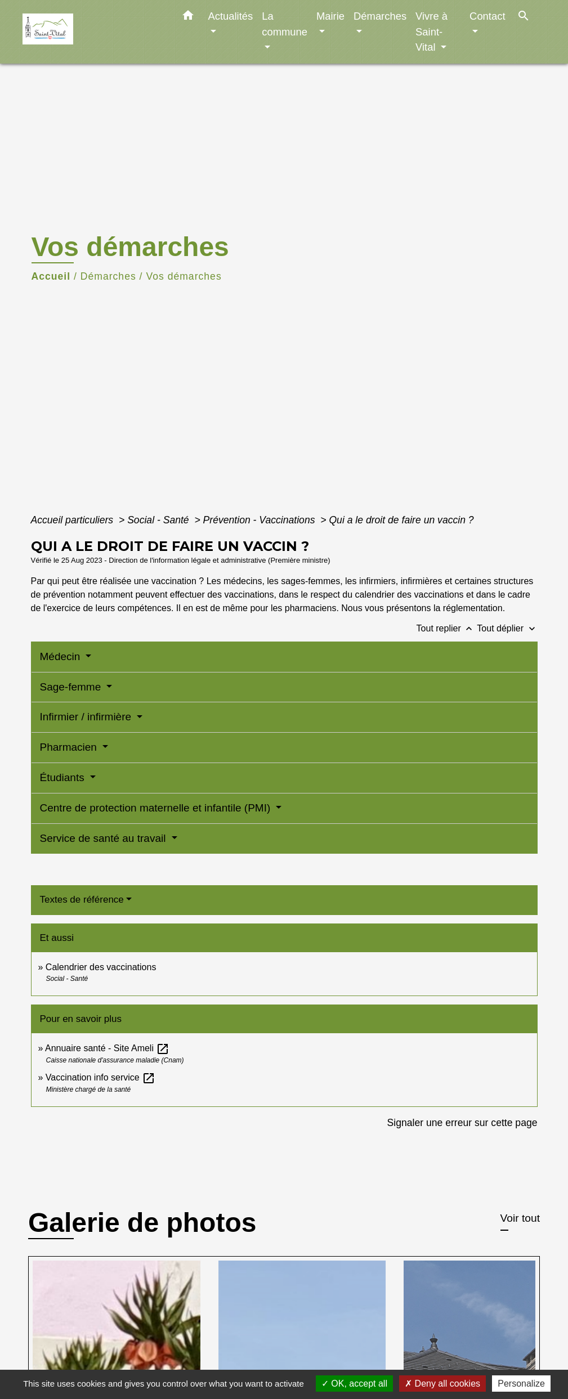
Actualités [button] (230, 16)
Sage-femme (72, 687)
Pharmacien (70, 747)
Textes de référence (82, 899)
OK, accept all (354, 1383)
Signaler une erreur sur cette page (462, 1122)
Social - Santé (159, 520)
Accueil (51, 276)
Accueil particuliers (74, 520)
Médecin (61, 656)
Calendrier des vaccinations (101, 967)
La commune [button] (284, 24)
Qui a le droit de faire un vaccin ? (401, 520)
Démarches (108, 276)
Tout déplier (507, 628)
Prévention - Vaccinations (260, 520)
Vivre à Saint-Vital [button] (431, 31)
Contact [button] (487, 16)
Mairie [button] (330, 16)
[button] (188, 17)
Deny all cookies (442, 1383)
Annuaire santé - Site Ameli (107, 1048)
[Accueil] (93, 32)
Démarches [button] (380, 16)
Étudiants (64, 777)
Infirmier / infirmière (87, 717)
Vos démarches (183, 276)
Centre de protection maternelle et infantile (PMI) (157, 808)
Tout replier (447, 628)
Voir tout (520, 1218)
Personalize (521, 1383)
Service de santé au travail (104, 838)
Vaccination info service (100, 1077)
